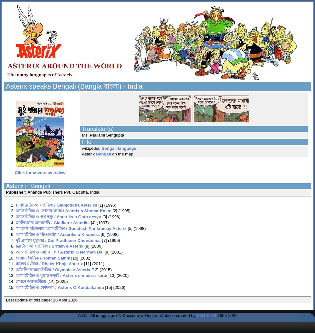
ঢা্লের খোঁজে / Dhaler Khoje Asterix (49, 263)
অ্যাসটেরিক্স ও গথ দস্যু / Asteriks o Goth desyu (58, 216)
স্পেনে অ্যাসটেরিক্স (31, 281)
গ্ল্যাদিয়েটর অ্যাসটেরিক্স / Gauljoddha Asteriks (56, 205)
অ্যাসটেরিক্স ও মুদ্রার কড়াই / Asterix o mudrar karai (61, 275)
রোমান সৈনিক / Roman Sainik (43, 258)
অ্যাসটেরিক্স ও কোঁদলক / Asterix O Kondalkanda (60, 287)
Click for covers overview (40, 170)
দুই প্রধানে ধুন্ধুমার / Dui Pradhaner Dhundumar (58, 240)
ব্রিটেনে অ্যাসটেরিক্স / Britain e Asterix (50, 246)
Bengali (103, 154)
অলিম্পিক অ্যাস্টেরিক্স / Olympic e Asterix (53, 269)
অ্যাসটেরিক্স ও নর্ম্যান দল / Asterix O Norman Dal (60, 252)
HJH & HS (206, 315)
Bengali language (118, 148)
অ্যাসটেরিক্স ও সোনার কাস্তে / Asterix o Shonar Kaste (64, 210)
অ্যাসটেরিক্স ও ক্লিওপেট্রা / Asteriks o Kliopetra (58, 234)
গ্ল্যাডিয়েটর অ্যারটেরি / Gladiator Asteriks (53, 222)
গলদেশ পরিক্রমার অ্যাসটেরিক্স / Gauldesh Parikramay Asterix (71, 228)
